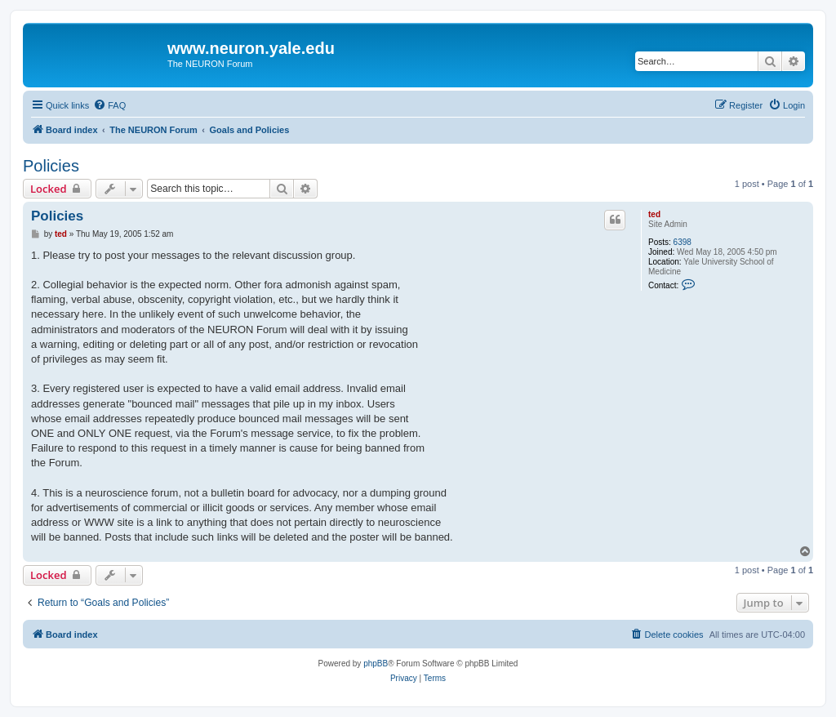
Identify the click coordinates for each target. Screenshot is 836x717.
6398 (682, 242)
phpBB (375, 663)
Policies (51, 166)
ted (654, 214)
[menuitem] (109, 105)
